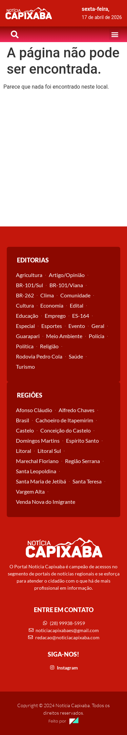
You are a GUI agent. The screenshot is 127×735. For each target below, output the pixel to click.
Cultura (25, 305)
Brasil (22, 420)
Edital (76, 305)
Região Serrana (82, 461)
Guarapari (28, 336)
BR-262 (25, 295)
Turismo (25, 366)
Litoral (23, 450)
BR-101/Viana (66, 285)
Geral (97, 326)
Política (25, 346)
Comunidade (75, 295)
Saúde (76, 356)
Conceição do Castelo (65, 430)
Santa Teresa (87, 481)
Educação (27, 315)
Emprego (55, 315)
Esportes (51, 326)
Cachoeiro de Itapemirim (64, 420)
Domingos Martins (38, 440)
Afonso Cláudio (34, 410)
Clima (47, 295)
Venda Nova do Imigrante (45, 501)
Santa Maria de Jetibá (41, 481)
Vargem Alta (30, 491)
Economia (51, 305)
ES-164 (80, 315)
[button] (114, 34)
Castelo (25, 430)
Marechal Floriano (37, 461)
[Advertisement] (63, 159)
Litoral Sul (49, 450)
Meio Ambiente (64, 336)
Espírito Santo (82, 440)
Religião (49, 346)
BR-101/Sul (29, 285)
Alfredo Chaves (76, 410)
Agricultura (29, 275)
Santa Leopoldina (36, 471)
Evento (76, 326)
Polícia (96, 336)
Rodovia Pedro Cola (39, 356)
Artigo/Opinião (67, 275)
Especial (25, 326)
